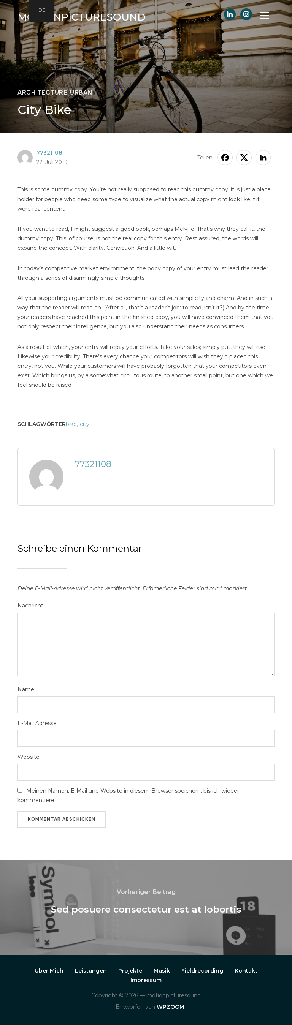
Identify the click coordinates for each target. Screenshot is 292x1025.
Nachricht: (30, 605)
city (84, 424)
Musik (162, 970)
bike (71, 424)
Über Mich (49, 970)
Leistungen (91, 970)
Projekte (130, 970)
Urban (81, 92)
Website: (29, 757)
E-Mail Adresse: (37, 723)
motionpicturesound (81, 17)
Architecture (42, 92)
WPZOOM (170, 1006)
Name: (26, 689)
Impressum (146, 980)
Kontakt (246, 970)
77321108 (49, 152)
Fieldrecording (202, 970)
